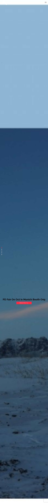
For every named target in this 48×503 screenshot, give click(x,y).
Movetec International (6, 2)
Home (1, 247)
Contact (1, 254)
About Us (1, 249)
